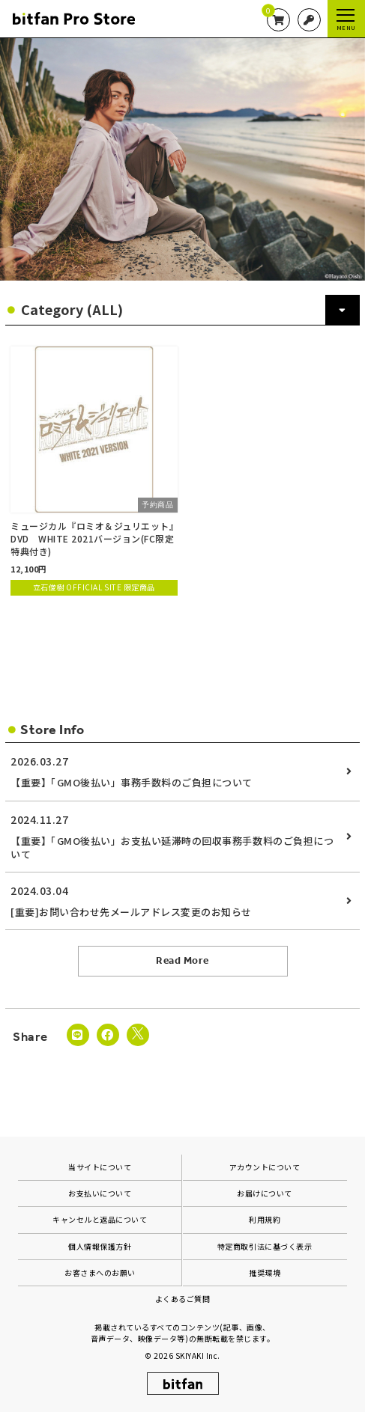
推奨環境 (264, 1272)
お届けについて (264, 1193)
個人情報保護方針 (99, 1246)
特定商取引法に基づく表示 (264, 1246)
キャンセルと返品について (99, 1219)
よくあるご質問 (183, 1298)
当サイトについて (99, 1167)
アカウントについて (265, 1167)
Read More (182, 960)
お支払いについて (99, 1193)
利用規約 (264, 1219)
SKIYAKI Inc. (197, 1355)
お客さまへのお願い (100, 1272)
